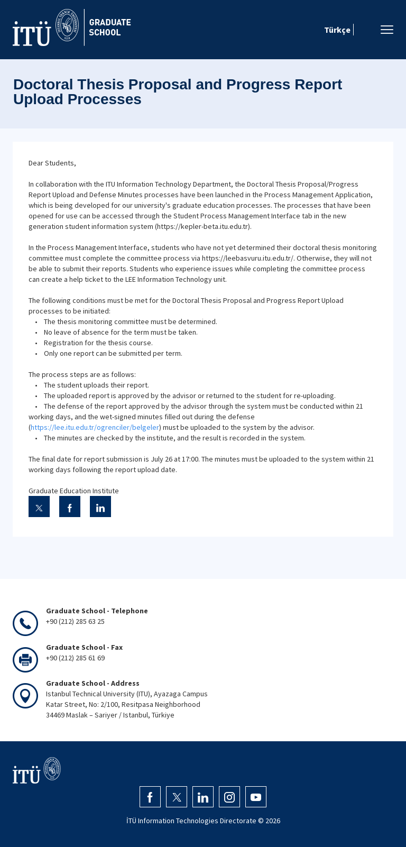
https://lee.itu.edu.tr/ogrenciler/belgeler (95, 427)
